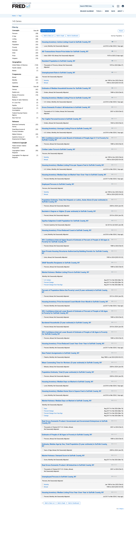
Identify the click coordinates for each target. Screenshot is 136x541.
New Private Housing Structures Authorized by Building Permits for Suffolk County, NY (75, 252)
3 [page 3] (119, 509)
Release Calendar (87, 11)
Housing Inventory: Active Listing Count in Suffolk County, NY (66, 42)
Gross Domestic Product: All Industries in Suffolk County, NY (66, 107)
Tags (19, 16)
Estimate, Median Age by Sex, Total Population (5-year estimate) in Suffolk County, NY (74, 445)
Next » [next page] (122, 509)
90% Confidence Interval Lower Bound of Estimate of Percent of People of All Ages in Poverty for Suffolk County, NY (75, 312)
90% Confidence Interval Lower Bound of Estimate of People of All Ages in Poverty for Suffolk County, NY (74, 333)
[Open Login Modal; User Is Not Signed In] (123, 6)
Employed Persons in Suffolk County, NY (58, 184)
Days (45, 408)
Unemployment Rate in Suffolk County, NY (58, 73)
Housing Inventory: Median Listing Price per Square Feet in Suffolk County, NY (73, 165)
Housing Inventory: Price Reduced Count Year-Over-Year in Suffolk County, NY (73, 344)
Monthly (46, 80)
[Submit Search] (113, 6)
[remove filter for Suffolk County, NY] (53, 31)
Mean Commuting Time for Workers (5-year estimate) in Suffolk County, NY (72, 363)
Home (14, 16)
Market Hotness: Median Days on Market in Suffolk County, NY (67, 401)
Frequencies (16, 74)
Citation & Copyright (19, 143)
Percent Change (49, 282)
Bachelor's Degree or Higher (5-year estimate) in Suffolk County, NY (69, 211)
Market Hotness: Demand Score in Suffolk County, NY (63, 456)
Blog (113, 11)
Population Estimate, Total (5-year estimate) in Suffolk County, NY (68, 372)
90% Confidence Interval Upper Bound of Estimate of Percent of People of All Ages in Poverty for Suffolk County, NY (75, 241)
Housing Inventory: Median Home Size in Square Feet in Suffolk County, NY (71, 391)
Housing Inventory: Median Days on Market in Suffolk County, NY (67, 382)
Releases (15, 121)
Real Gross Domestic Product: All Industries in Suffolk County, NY (68, 465)
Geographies (16, 62)
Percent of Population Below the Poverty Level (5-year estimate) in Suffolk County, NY (75, 291)
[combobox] (95, 6)
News (107, 11)
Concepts (15, 30)
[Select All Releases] (41, 35)
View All (35, 30)
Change (46, 415)
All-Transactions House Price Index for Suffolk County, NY (65, 52)
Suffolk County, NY (46, 31)
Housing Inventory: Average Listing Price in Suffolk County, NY (67, 128)
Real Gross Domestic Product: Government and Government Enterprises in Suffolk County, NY (74, 422)
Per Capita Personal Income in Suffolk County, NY (61, 119)
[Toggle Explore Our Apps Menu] (118, 6)
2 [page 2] (118, 509)
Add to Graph (60, 36)
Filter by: (15, 27)
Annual (46, 83)
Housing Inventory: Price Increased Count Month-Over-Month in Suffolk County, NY (75, 302)
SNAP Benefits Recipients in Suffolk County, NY (61, 263)
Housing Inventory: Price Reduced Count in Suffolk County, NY (66, 230)
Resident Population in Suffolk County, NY (58, 61)
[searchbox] (95, 6)
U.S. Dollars (47, 280)
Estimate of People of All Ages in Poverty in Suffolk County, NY (67, 435)
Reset (121, 31)
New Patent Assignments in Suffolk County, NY (60, 353)
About (121, 11)
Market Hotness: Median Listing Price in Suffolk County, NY (65, 272)
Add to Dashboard (72, 36)
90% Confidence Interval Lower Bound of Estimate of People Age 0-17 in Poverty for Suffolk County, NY (75, 139)
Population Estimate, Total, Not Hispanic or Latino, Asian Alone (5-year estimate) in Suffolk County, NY (74, 201)
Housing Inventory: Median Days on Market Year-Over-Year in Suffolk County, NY (74, 175)
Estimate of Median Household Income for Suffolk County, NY (66, 88)
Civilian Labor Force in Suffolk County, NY (58, 149)
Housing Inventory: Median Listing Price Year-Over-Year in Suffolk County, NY (73, 492)
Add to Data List (49, 36)
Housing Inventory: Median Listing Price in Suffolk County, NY (66, 98)
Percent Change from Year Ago (53, 285)
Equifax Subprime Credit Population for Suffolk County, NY (65, 221)
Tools (99, 11)
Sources (15, 86)
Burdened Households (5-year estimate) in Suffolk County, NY (66, 323)
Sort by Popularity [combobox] (116, 36)
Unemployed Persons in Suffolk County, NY (59, 477)
